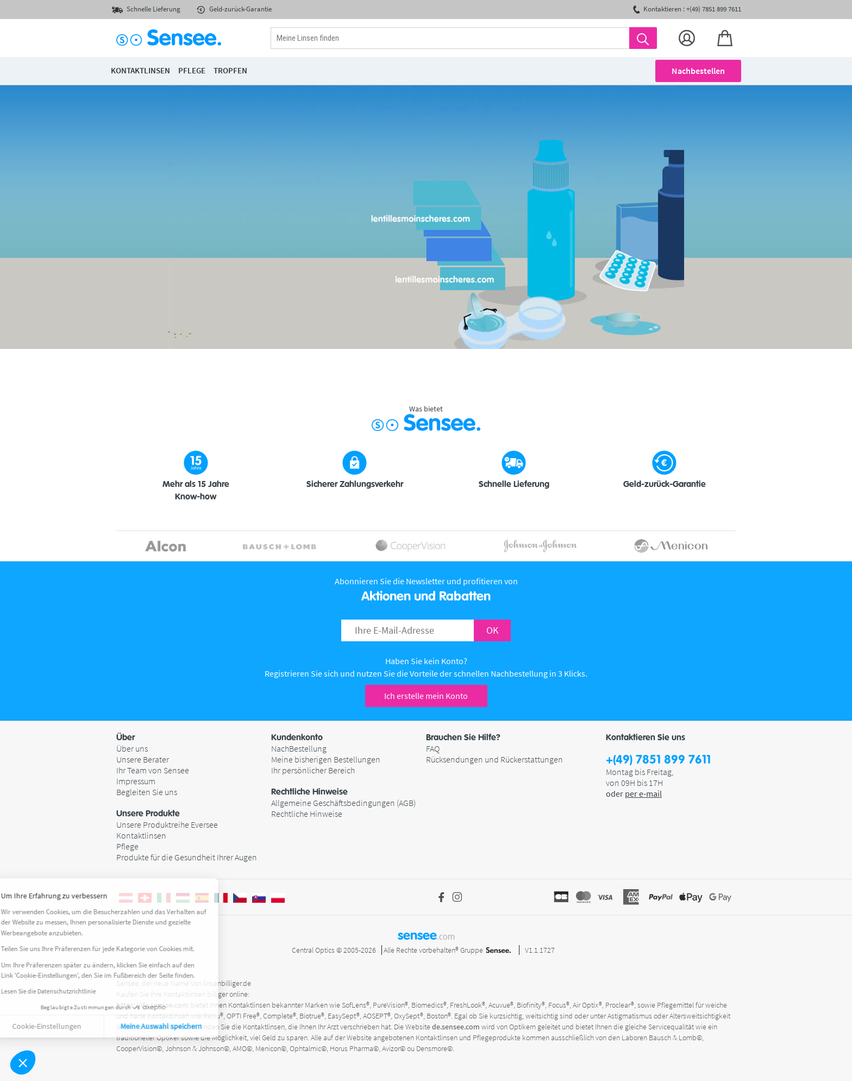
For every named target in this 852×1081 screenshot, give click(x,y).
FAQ (433, 748)
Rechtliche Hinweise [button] (309, 791)
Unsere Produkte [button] (148, 813)
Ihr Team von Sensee (152, 770)
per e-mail (643, 793)
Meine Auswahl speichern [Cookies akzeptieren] (88, 1026)
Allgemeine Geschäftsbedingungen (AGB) (343, 802)
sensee (426, 935)
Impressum (135, 781)
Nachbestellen (698, 70)
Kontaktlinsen (141, 835)
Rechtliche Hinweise (306, 813)
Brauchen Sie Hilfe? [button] (463, 737)
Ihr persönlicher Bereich (313, 770)
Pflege (127, 846)
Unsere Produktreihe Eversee (167, 824)
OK (492, 630)
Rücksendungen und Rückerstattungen (494, 759)
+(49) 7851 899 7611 (658, 760)
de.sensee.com (456, 1027)
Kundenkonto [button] (297, 737)
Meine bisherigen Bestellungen (325, 759)
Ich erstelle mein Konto (426, 695)
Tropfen (230, 70)
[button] (23, 1062)
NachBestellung (299, 748)
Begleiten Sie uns (146, 791)
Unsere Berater (142, 759)
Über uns (132, 748)
